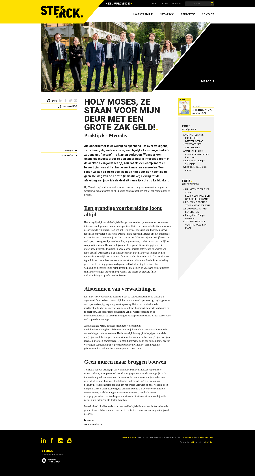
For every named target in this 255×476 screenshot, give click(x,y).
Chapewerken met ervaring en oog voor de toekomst (197, 154)
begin (70, 150)
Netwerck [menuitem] (167, 14)
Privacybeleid (189, 437)
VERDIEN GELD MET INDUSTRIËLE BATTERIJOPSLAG (195, 138)
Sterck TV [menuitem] (188, 14)
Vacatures (176, 3)
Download (67, 106)
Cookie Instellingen (205, 437)
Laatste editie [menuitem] (143, 14)
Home (153, 3)
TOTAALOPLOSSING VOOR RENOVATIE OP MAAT (196, 224)
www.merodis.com (93, 424)
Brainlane (209, 442)
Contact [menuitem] (208, 14)
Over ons (164, 3)
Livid (192, 442)
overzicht (69, 155)
